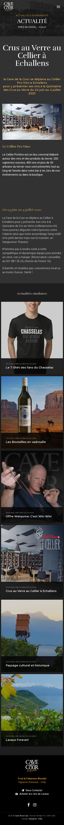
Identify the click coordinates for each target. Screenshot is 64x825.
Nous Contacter (32, 790)
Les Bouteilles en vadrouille (26, 442)
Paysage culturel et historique (27, 665)
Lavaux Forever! (17, 740)
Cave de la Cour (26, 513)
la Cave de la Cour (27, 364)
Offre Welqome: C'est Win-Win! (29, 516)
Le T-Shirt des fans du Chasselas (29, 367)
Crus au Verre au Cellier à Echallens (31, 591)
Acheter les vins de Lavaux (32, 793)
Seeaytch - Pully (35, 819)
